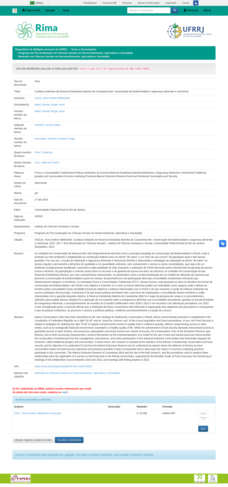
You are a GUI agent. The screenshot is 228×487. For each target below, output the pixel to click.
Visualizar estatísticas (69, 440)
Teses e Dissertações (83, 49)
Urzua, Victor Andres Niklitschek (52, 98)
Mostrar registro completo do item (33, 440)
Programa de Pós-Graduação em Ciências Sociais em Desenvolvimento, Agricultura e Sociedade (75, 52)
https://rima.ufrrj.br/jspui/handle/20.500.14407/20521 (63, 366)
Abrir (203, 428)
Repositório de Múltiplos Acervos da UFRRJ (41, 49)
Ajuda (66, 10)
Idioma (208, 10)
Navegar (51, 10)
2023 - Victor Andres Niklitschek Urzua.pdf (37, 413)
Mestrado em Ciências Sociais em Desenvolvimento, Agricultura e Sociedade (64, 56)
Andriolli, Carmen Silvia (47, 124)
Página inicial (31, 10)
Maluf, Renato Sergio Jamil (49, 104)
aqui (64, 392)
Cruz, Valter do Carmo (47, 162)
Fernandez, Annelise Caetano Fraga (55, 138)
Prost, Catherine (44, 152)
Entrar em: (192, 10)
